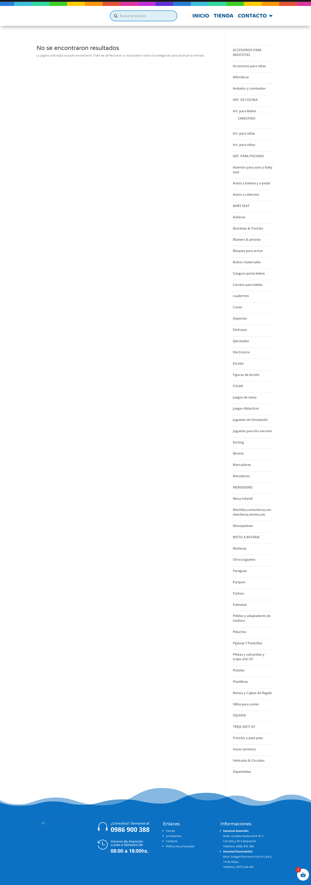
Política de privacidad (180, 838)
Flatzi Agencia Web (167, 880)
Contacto (252, 16)
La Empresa (173, 828)
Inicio (200, 16)
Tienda (223, 16)
